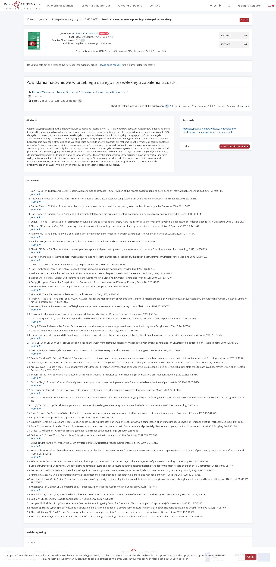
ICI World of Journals (38, 19)
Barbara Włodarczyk (43, 92)
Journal (35, 194)
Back (244, 19)
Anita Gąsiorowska (116, 92)
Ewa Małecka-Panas (92, 92)
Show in (235, 146)
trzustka (187, 128)
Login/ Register (249, 5)
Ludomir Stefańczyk (67, 92)
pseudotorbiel (224, 132)
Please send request (110, 64)
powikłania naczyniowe (205, 128)
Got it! (250, 556)
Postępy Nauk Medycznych (66, 19)
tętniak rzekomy (207, 132)
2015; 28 (91, 19)
